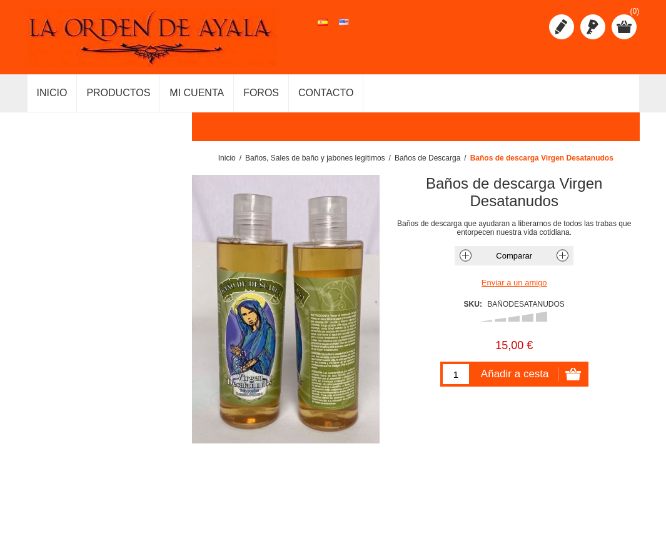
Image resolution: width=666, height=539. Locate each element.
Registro (561, 26)
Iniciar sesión (592, 26)
